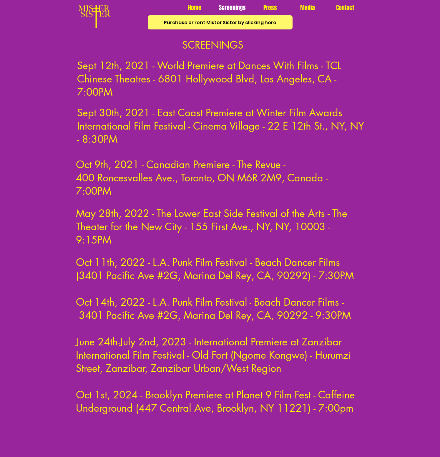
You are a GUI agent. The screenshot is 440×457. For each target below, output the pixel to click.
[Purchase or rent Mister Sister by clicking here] (220, 22)
